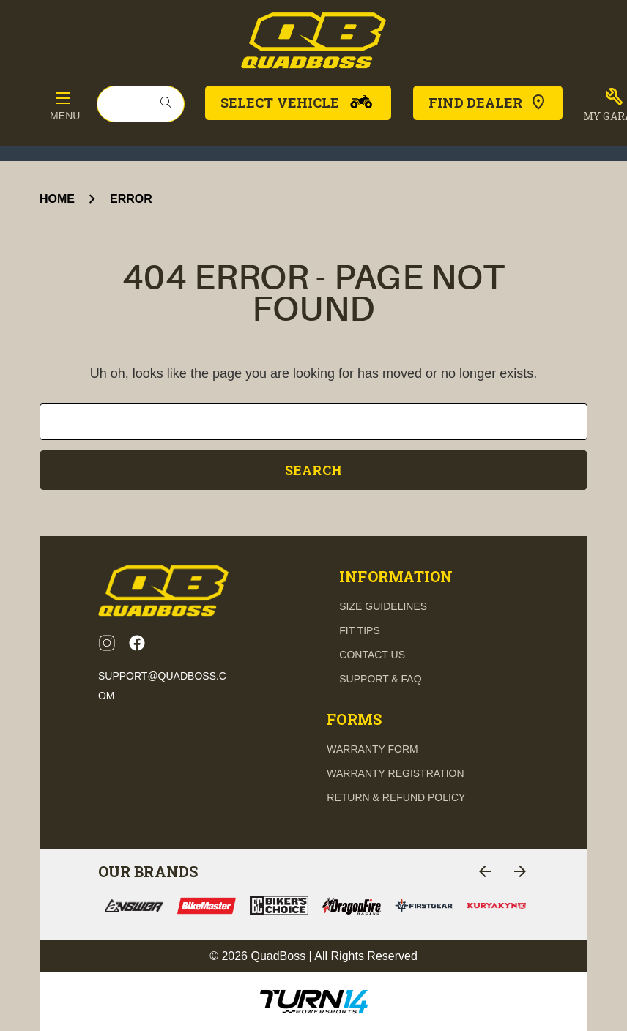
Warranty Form (372, 749)
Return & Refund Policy (396, 797)
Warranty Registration (395, 773)
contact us (372, 654)
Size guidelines (383, 606)
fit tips (359, 630)
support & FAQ (380, 679)
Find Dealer (487, 102)
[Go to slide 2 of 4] (520, 871)
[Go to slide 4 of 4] (485, 871)
